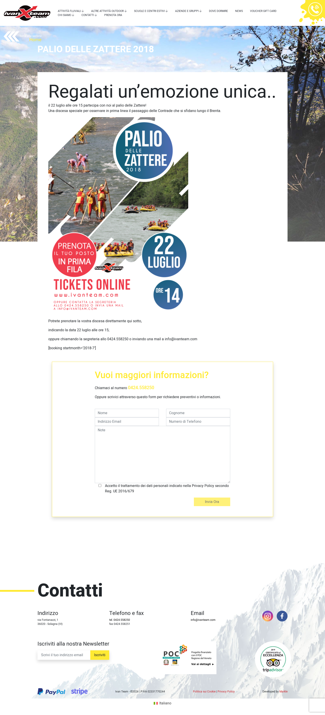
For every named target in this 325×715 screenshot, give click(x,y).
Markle (283, 692)
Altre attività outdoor (107, 11)
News (239, 11)
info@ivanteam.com (203, 620)
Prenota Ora (113, 15)
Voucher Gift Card (263, 11)
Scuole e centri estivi (149, 11)
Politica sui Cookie (204, 692)
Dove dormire (218, 11)
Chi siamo (64, 15)
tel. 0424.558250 (119, 620)
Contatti (87, 15)
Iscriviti (99, 655)
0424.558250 (141, 387)
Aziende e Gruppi (187, 11)
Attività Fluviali (69, 11)
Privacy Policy (226, 692)
